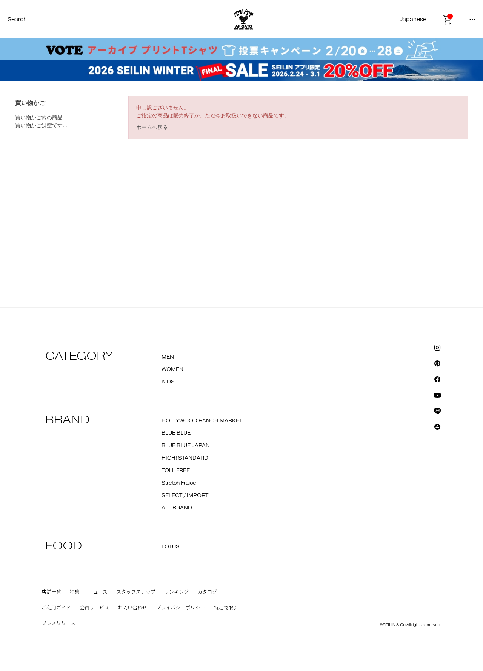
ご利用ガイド (56, 608)
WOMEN (172, 369)
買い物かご (30, 103)
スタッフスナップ (135, 592)
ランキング (176, 592)
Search (17, 19)
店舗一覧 (51, 592)
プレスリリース (58, 623)
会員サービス (94, 608)
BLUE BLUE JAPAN (186, 446)
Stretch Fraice (179, 483)
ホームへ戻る (152, 127)
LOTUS (171, 547)
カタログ (207, 592)
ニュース (98, 592)
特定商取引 (226, 608)
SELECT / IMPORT (185, 495)
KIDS (168, 382)
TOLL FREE (176, 471)
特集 (75, 592)
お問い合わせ (132, 608)
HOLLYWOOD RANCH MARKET (202, 421)
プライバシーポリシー (180, 608)
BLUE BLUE (176, 433)
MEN (168, 357)
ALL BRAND (177, 508)
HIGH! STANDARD (185, 458)
